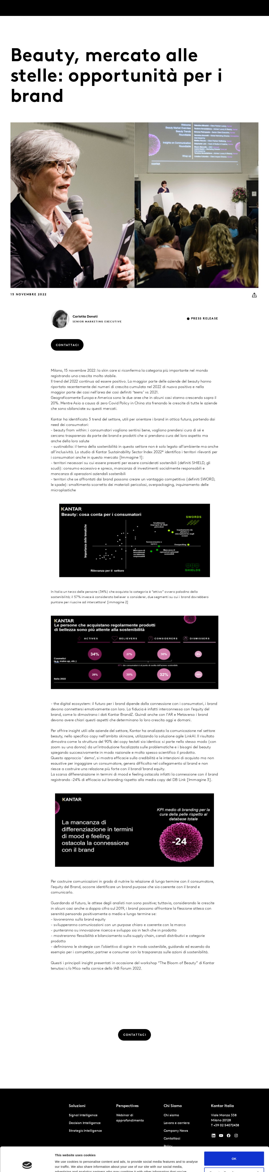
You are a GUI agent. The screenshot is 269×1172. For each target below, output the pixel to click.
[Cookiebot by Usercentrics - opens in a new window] (27, 1164)
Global (247, 8)
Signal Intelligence (83, 1115)
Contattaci (231, 8)
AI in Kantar (93, 8)
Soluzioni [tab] (47, 8)
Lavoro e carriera (206, 8)
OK (234, 1134)
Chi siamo (182, 8)
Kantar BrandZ (118, 8)
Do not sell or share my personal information (234, 1149)
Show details (64, 1164)
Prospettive (70, 8)
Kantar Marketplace (150, 8)
